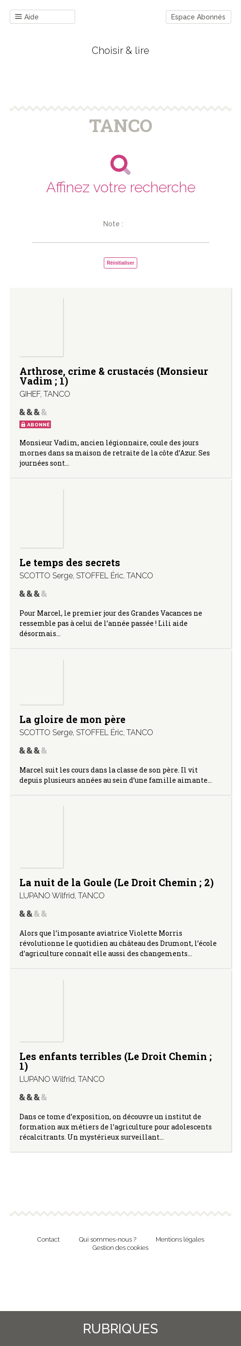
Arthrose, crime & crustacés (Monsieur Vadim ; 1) (113, 376)
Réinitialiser (120, 263)
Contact (48, 1239)
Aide (27, 17)
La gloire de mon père (72, 719)
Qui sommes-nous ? (107, 1239)
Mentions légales (180, 1239)
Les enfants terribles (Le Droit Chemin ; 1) (115, 1061)
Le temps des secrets (69, 562)
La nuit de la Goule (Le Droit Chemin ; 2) (116, 882)
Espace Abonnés (198, 17)
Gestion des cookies (120, 1247)
